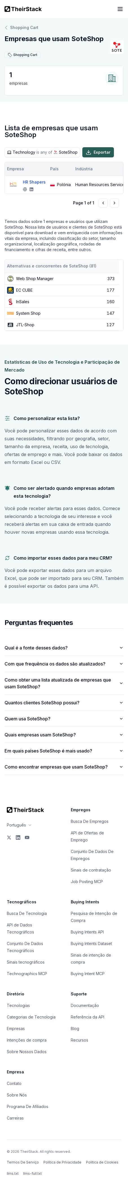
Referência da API (87, 1017)
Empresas (16, 1028)
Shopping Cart (21, 27)
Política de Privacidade (62, 1162)
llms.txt (13, 1173)
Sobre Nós (17, 1095)
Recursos (79, 1040)
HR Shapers (34, 182)
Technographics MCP (27, 973)
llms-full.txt (32, 1173)
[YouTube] (27, 837)
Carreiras (15, 1118)
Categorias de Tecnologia (31, 1017)
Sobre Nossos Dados (27, 1051)
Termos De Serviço (23, 1162)
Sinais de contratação (91, 870)
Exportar (98, 152)
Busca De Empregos (90, 821)
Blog (75, 1028)
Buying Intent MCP (88, 973)
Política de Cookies (102, 1162)
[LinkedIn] (18, 837)
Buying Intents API (87, 932)
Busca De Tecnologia (27, 913)
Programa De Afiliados (27, 1106)
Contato (14, 1083)
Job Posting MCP (87, 881)
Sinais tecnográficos (26, 962)
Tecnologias (18, 1005)
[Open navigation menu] (120, 9)
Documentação (85, 1005)
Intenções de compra (27, 1040)
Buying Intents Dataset (91, 943)
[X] (9, 837)
